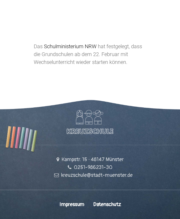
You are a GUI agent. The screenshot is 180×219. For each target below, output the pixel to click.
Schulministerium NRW (70, 46)
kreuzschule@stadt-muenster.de (97, 175)
